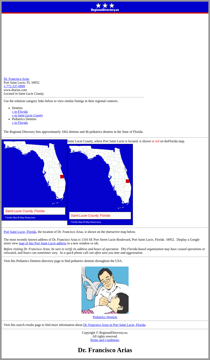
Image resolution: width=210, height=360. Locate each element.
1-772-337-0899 (14, 86)
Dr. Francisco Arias (16, 79)
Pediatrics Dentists (105, 315)
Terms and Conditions (104, 340)
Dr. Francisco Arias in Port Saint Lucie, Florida (114, 325)
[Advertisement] (105, 44)
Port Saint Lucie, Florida (20, 232)
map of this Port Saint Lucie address (42, 243)
